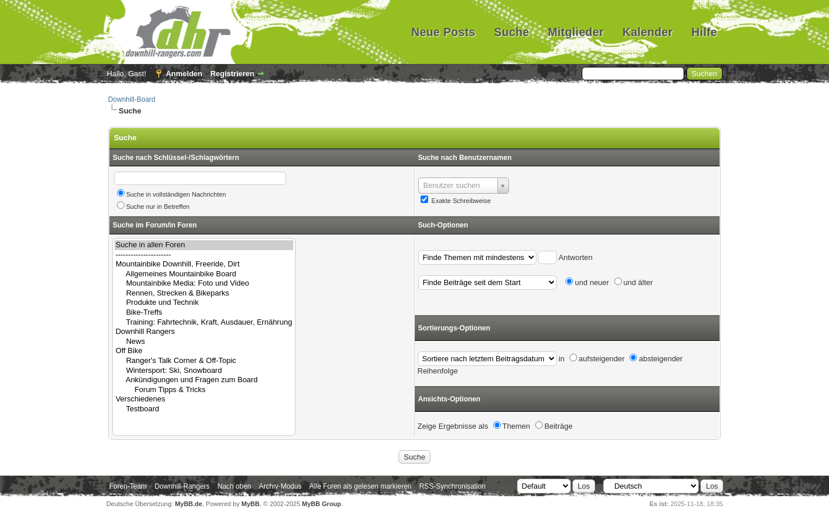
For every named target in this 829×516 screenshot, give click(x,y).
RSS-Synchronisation (452, 486)
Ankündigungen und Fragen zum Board (204, 380)
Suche (511, 32)
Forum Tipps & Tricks (204, 390)
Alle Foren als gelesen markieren (360, 486)
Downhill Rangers (204, 332)
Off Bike (204, 351)
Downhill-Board (131, 99)
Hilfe (704, 32)
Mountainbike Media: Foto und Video (204, 284)
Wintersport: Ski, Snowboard (204, 371)
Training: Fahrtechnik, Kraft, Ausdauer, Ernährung (204, 323)
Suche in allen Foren (204, 245)
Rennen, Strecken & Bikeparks (204, 293)
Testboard (204, 409)
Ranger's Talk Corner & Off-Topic (204, 361)
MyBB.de (188, 503)
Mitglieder (576, 32)
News (204, 342)
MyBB (250, 503)
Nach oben (234, 486)
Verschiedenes (204, 399)
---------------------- (204, 255)
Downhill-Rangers (182, 486)
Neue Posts (443, 32)
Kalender (647, 32)
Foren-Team (128, 486)
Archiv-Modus (280, 486)
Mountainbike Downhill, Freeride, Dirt (204, 264)
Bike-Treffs (204, 313)
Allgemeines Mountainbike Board (204, 274)
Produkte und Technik (204, 303)
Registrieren (232, 73)
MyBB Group (321, 503)
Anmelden (184, 73)
